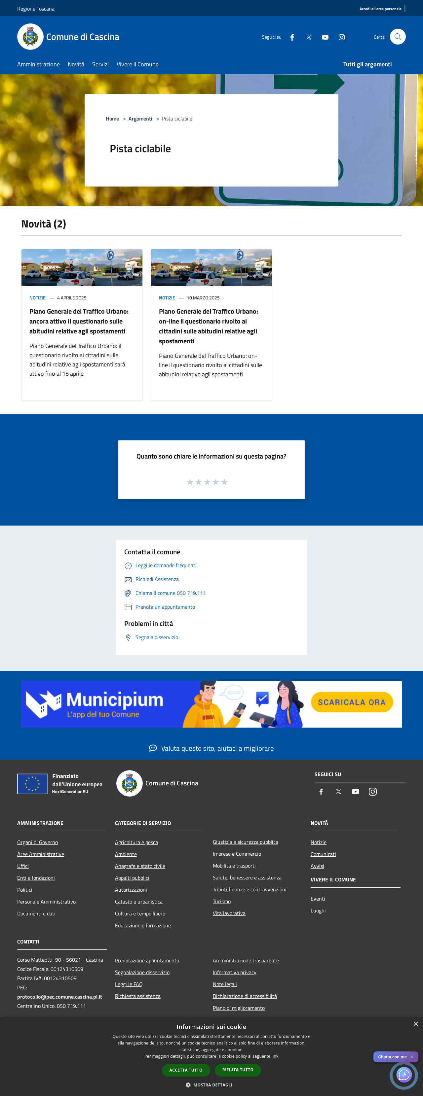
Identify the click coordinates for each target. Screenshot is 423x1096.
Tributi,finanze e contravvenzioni (250, 889)
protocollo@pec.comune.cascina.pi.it (59, 997)
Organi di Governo (37, 842)
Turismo (222, 901)
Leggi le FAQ (129, 984)
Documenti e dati (36, 913)
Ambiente (126, 854)
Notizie (37, 297)
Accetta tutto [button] (186, 1070)
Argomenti (140, 118)
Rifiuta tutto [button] (238, 1070)
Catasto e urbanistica (139, 902)
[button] (211, 1084)
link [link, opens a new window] (275, 1056)
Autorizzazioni (131, 890)
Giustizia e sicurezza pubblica (245, 842)
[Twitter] (306, 36)
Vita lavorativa (229, 913)
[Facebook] (289, 36)
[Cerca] (398, 37)
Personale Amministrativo (46, 902)
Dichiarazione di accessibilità (245, 996)
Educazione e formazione (143, 925)
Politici (24, 890)
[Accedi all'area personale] (381, 9)
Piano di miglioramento (239, 1008)
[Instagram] (339, 36)
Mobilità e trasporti (234, 866)
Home (112, 118)
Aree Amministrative (40, 854)
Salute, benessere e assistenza (247, 877)
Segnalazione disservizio (142, 972)
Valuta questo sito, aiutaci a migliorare (211, 748)
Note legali (225, 984)
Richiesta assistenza (138, 996)
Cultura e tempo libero (140, 913)
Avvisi (317, 866)
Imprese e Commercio (237, 854)
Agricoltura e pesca (136, 842)
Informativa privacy (234, 972)
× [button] (415, 1024)
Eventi (318, 899)
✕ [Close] (412, 1057)
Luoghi (318, 910)
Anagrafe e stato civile (140, 866)
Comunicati (323, 854)
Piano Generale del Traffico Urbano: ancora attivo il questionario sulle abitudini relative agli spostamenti (79, 321)
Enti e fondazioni (36, 878)
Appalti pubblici (132, 878)
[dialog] (211, 1056)
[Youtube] (322, 36)
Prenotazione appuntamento (147, 960)
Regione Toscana (36, 9)
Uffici (23, 866)
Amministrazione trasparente (246, 960)
